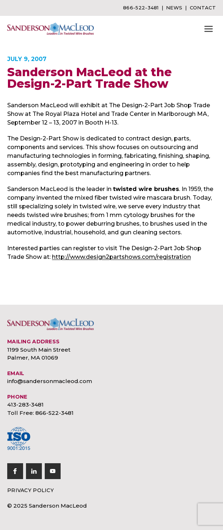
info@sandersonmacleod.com (49, 381)
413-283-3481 (25, 404)
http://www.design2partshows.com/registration (121, 256)
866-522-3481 (141, 7)
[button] (208, 29)
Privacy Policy (30, 490)
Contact (203, 7)
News (174, 7)
